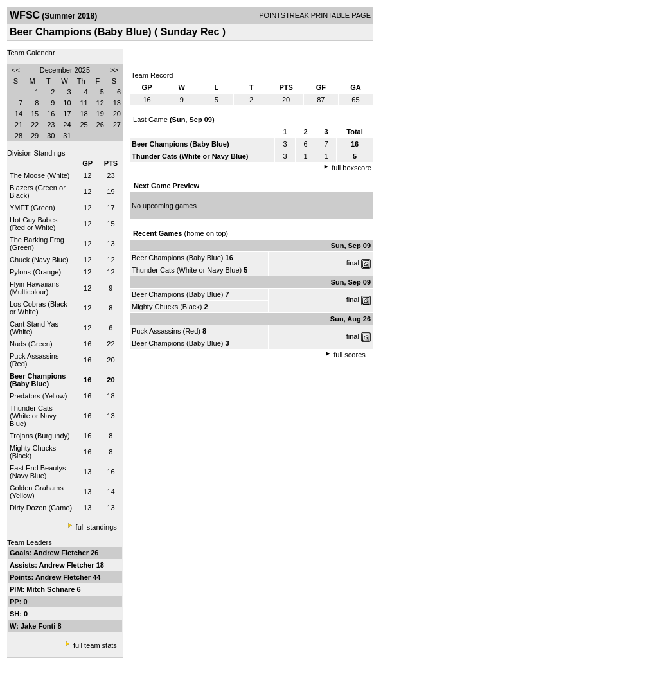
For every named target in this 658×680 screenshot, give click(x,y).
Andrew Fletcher (62, 553)
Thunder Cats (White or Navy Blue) (33, 415)
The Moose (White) (40, 175)
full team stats (95, 645)
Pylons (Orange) (35, 272)
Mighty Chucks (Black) (167, 306)
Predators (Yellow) (38, 396)
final (352, 263)
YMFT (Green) (32, 207)
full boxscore (351, 168)
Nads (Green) (31, 344)
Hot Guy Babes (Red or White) (34, 223)
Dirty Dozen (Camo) (41, 508)
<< (16, 70)
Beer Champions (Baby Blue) (177, 258)
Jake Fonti (39, 626)
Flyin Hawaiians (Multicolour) (34, 288)
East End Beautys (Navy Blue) (38, 471)
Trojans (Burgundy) (40, 436)
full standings (96, 527)
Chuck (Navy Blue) (39, 260)
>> (114, 70)
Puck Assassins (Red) (166, 331)
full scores (349, 355)
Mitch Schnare (51, 589)
